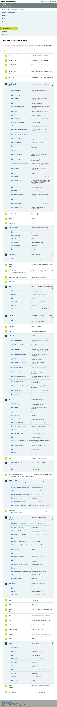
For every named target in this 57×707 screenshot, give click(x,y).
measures (16, 118)
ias (10, 399)
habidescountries (18, 367)
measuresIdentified (19, 122)
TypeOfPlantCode (18, 498)
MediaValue (17, 549)
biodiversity (13, 214)
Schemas (4, 25)
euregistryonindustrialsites (18, 277)
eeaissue (16, 242)
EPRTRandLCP (14, 271)
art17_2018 (12, 84)
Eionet (9, 9)
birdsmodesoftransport (20, 354)
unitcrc (15, 309)
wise (10, 685)
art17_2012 (12, 77)
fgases (11, 315)
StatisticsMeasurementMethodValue (22, 571)
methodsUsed (17, 142)
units (15, 452)
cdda (10, 218)
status (15, 249)
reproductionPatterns (19, 437)
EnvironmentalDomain (20, 534)
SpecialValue (17, 568)
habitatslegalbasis (19, 372)
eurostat (11, 282)
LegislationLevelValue (20, 541)
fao (10, 286)
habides (11, 336)
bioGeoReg (17, 95)
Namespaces (5, 34)
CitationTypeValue (18, 527)
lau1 (10, 600)
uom (10, 643)
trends (15, 190)
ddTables (16, 238)
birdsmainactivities (19, 345)
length (15, 662)
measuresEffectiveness (20, 419)
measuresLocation (19, 125)
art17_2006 (12, 71)
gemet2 (11, 326)
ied (10, 458)
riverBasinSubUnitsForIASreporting (22, 440)
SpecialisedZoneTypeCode (21, 564)
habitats (16, 111)
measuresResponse (19, 138)
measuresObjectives (19, 426)
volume (16, 680)
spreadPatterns (18, 449)
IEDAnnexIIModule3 (15, 474)
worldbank (12, 692)
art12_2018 (12, 65)
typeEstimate (17, 199)
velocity (16, 676)
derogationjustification (20, 362)
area (15, 651)
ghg (10, 331)
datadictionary (13, 227)
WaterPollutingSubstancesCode (22, 505)
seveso (11, 634)
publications (13, 629)
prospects (16, 168)
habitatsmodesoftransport (21, 385)
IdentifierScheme (18, 538)
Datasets (4, 15)
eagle (15, 591)
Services (4, 31)
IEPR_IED (12, 511)
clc (14, 588)
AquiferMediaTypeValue (20, 523)
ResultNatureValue (19, 560)
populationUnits (18, 146)
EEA (9, 1)
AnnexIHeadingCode (19, 469)
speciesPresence (18, 445)
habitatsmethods (18, 381)
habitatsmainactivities (20, 376)
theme (15, 574)
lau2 (10, 605)
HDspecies (16, 115)
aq (9, 55)
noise (10, 625)
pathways (16, 429)
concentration (17, 655)
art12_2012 (12, 60)
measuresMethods (19, 422)
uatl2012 (16, 594)
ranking (16, 176)
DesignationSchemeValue (21, 530)
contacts (16, 232)
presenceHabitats (18, 154)
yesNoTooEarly (18, 203)
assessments (17, 90)
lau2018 (11, 609)
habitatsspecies (18, 390)
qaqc (15, 173)
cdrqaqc (16, 98)
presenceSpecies (18, 159)
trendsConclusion (18, 194)
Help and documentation (8, 12)
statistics (16, 669)
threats (15, 187)
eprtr (10, 264)
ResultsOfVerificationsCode (21, 494)
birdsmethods (17, 349)
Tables (4, 19)
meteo (15, 666)
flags (15, 294)
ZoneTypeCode (18, 578)
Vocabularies (6, 28)
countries (16, 103)
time (15, 673)
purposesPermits (18, 433)
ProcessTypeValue (19, 556)
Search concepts (22, 50)
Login (43, 1)
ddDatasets (17, 235)
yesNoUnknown (18, 207)
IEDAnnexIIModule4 (15, 481)
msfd (10, 620)
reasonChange (18, 180)
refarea (15, 301)
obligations (17, 245)
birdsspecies (17, 359)
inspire (11, 517)
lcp (10, 615)
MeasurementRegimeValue (21, 545)
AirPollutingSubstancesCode (21, 487)
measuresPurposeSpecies (21, 134)
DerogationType (18, 490)
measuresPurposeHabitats (21, 129)
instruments (17, 394)
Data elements (6, 22)
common (12, 223)
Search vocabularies (10, 50)
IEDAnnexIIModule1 (15, 463)
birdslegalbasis (18, 340)
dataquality (12, 254)
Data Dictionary (15, 9)
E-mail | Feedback (7, 702)
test (10, 638)
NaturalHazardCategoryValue (21, 553)
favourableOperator (19, 106)
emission (16, 658)
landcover (12, 583)
